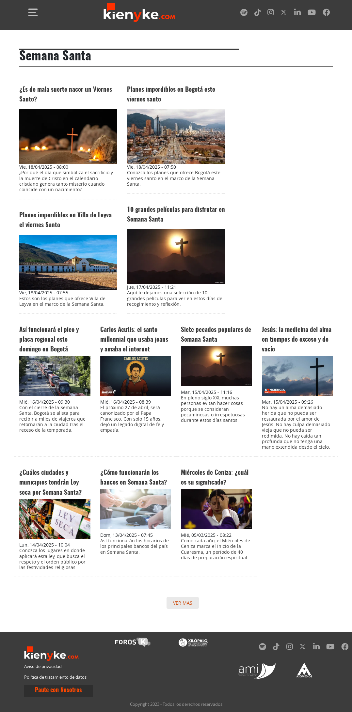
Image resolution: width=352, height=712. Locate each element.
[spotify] (244, 13)
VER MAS (182, 603)
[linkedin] (297, 13)
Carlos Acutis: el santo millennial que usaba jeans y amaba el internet (134, 340)
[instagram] (270, 13)
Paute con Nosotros (58, 690)
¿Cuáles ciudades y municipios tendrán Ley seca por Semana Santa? (50, 483)
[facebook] (326, 13)
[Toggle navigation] (33, 12)
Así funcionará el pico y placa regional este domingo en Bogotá (49, 340)
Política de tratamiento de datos (55, 677)
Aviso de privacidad (43, 666)
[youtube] (312, 13)
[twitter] (284, 13)
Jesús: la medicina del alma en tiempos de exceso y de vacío (296, 340)
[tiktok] (257, 13)
